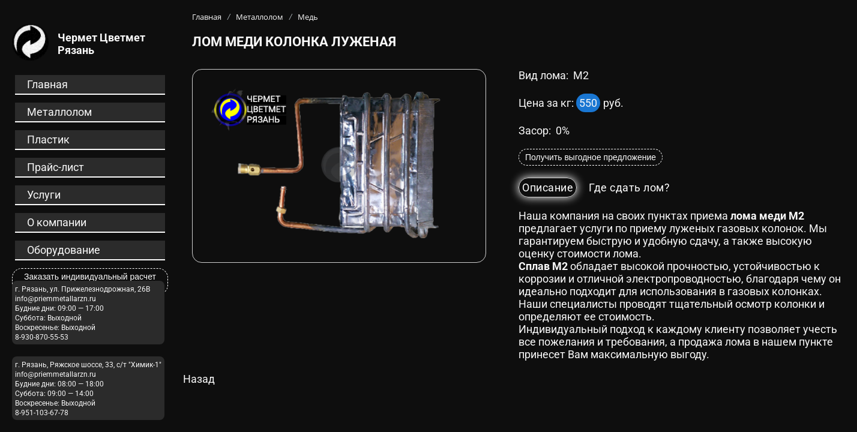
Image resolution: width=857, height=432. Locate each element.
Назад (199, 379)
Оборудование (63, 250)
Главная (47, 84)
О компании (56, 222)
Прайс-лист (55, 167)
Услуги (44, 194)
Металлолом (59, 112)
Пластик (48, 139)
